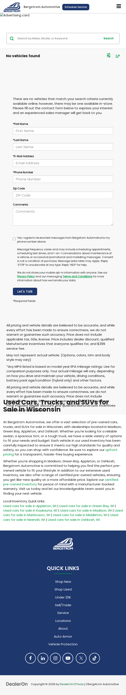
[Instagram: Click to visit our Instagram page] (55, 658)
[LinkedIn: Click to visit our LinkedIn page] (43, 658)
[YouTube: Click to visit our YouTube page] (68, 658)
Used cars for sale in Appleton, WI (29, 506)
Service (63, 612)
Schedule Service (76, 7)
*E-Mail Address (23, 156)
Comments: (21, 204)
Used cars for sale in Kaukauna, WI (30, 510)
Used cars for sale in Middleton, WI (80, 515)
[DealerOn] (17, 684)
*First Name (20, 124)
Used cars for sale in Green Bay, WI (86, 506)
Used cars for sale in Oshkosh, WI (74, 519)
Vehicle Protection (63, 644)
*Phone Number (23, 172)
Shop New (63, 581)
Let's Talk (25, 291)
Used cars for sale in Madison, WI (86, 510)
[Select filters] (108, 56)
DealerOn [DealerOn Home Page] (66, 684)
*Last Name (20, 140)
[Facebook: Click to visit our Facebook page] (30, 658)
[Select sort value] (116, 56)
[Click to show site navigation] (119, 6)
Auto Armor (63, 636)
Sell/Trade (63, 605)
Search (108, 38)
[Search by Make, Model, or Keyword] (58, 38)
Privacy (80, 684)
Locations (63, 620)
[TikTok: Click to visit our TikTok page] (94, 658)
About (63, 628)
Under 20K (63, 597)
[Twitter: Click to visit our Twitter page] (81, 658)
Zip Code (19, 188)
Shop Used (63, 589)
